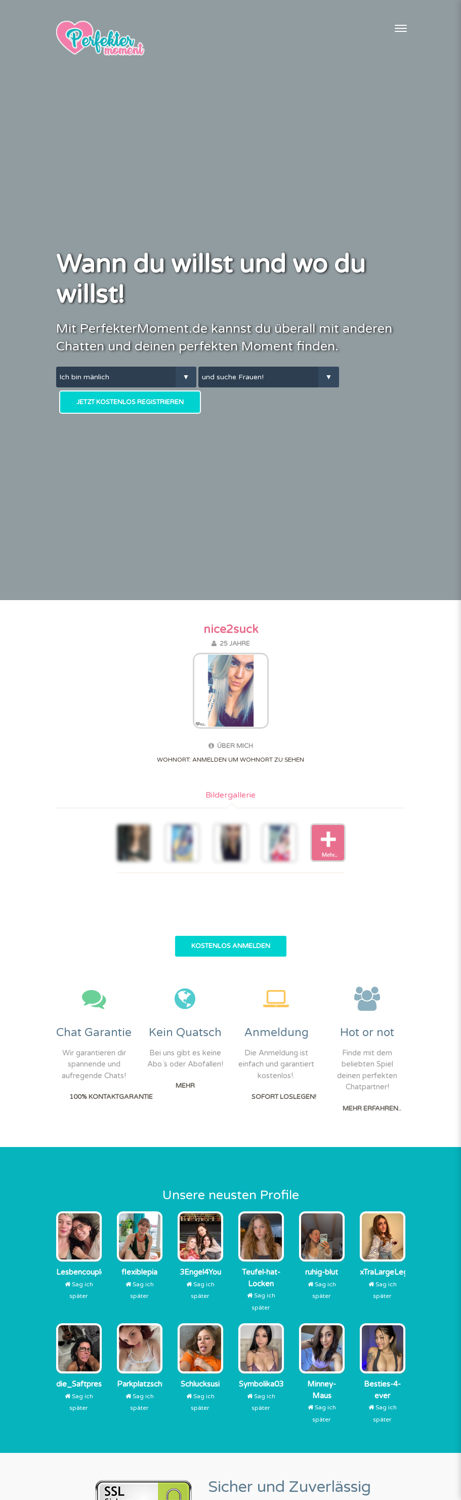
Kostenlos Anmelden (230, 946)
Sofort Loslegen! (284, 1097)
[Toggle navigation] (401, 28)
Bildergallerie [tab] (230, 795)
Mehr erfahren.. (372, 1108)
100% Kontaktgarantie (111, 1097)
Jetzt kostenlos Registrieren (130, 403)
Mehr (185, 1086)
